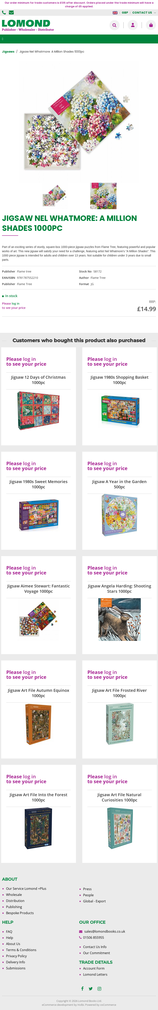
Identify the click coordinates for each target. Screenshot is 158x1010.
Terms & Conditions (21, 950)
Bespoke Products (20, 913)
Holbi (80, 1005)
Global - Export (94, 901)
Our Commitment (96, 953)
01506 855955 (4, 12)
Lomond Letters (95, 974)
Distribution (15, 901)
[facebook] (82, 989)
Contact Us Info (95, 947)
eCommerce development (57, 1005)
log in (15, 303)
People (88, 895)
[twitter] (91, 989)
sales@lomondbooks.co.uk (104, 931)
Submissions (15, 968)
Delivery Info (15, 962)
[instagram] (99, 989)
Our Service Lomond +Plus (26, 888)
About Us (13, 944)
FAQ (9, 931)
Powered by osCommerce (100, 1005)
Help (9, 937)
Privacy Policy (16, 956)
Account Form (94, 968)
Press (87, 889)
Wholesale (14, 894)
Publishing (14, 907)
